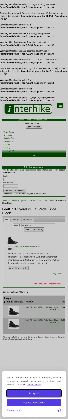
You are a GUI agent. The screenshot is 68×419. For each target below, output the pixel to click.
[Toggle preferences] (14, 410)
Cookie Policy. (34, 384)
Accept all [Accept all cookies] (34, 393)
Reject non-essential (34, 402)
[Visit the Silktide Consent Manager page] (59, 410)
